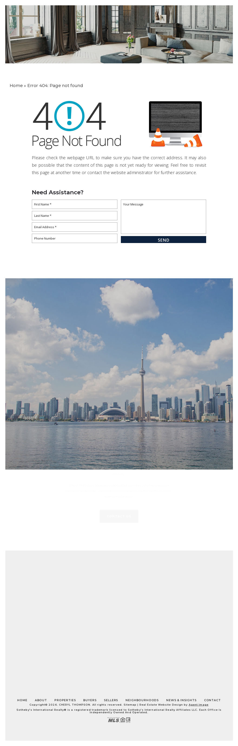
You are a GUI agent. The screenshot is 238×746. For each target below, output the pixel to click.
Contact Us (119, 465)
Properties (178, 15)
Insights (106, 15)
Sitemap (130, 704)
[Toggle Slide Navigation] (223, 15)
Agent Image (198, 704)
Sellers (111, 700)
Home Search (131, 15)
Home (22, 700)
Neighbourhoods (142, 700)
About (155, 15)
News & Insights (181, 700)
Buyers (89, 700)
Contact (203, 15)
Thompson (53, 15)
